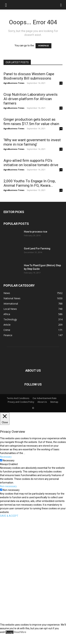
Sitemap (54, 401)
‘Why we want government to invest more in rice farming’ (32, 142)
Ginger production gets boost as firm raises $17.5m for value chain (31, 121)
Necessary (8, 460)
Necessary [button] (6, 456)
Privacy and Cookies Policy (21, 401)
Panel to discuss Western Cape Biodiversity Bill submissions (29, 76)
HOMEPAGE (43, 46)
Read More (20, 632)
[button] (6, 4)
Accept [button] (10, 632)
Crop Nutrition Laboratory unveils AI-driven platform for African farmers (31, 98)
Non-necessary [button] (8, 486)
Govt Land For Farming (37, 248)
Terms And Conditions (18, 398)
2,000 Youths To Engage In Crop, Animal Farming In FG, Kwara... (30, 183)
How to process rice (35, 231)
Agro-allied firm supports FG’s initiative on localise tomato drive (31, 162)
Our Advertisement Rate (44, 398)
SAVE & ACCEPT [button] (9, 515)
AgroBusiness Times (14, 83)
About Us (42, 401)
